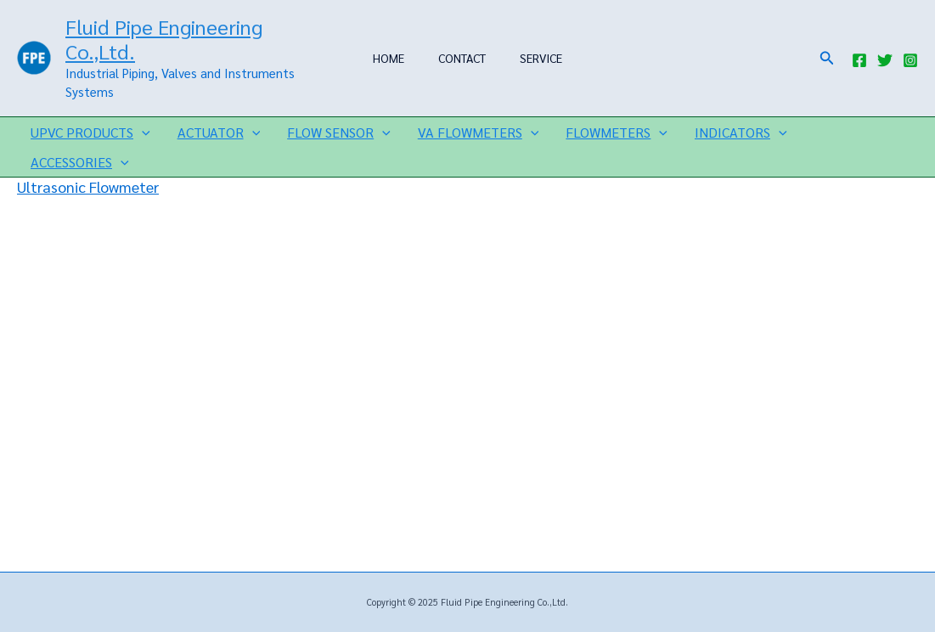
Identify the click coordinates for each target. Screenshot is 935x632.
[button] (827, 58)
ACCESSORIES (80, 162)
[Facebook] (859, 60)
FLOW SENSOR (339, 132)
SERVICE (541, 57)
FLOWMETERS (616, 132)
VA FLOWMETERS (478, 132)
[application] (141, 132)
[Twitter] (885, 60)
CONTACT (462, 57)
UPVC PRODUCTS (90, 132)
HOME (388, 57)
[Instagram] (910, 60)
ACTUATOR (219, 132)
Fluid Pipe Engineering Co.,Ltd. (163, 39)
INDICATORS (741, 132)
